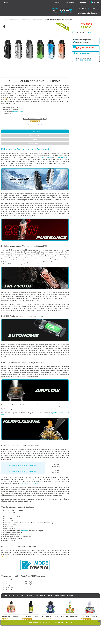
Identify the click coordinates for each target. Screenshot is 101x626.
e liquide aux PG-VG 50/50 (31, 483)
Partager (31, 125)
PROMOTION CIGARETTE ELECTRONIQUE (18, 19)
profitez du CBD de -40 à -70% (60, 622)
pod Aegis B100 (61, 157)
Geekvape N (24, 531)
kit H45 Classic (47, 157)
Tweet (40, 125)
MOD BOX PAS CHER (39, 19)
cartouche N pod (17, 111)
